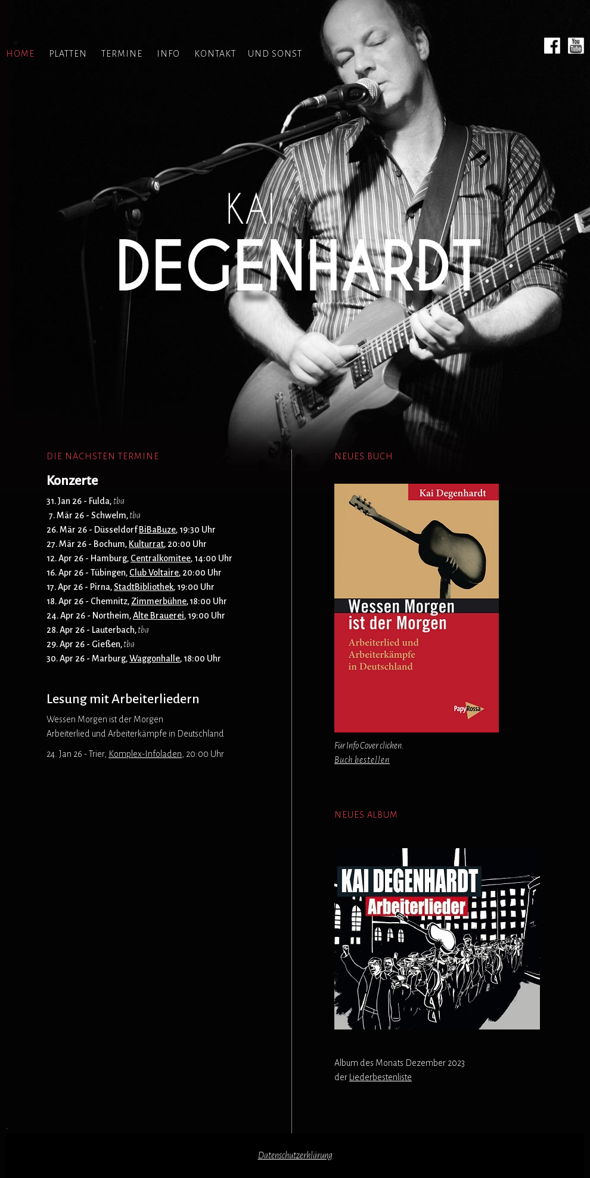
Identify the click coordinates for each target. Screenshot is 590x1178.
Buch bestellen (362, 760)
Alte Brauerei (158, 615)
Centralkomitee (161, 558)
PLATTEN (68, 53)
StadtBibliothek (143, 587)
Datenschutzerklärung (295, 1155)
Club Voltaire (154, 572)
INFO (168, 53)
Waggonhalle (154, 658)
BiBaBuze (157, 529)
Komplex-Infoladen (145, 754)
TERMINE (121, 53)
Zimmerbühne (159, 601)
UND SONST (275, 53)
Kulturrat (146, 544)
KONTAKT (215, 53)
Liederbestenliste (380, 1077)
